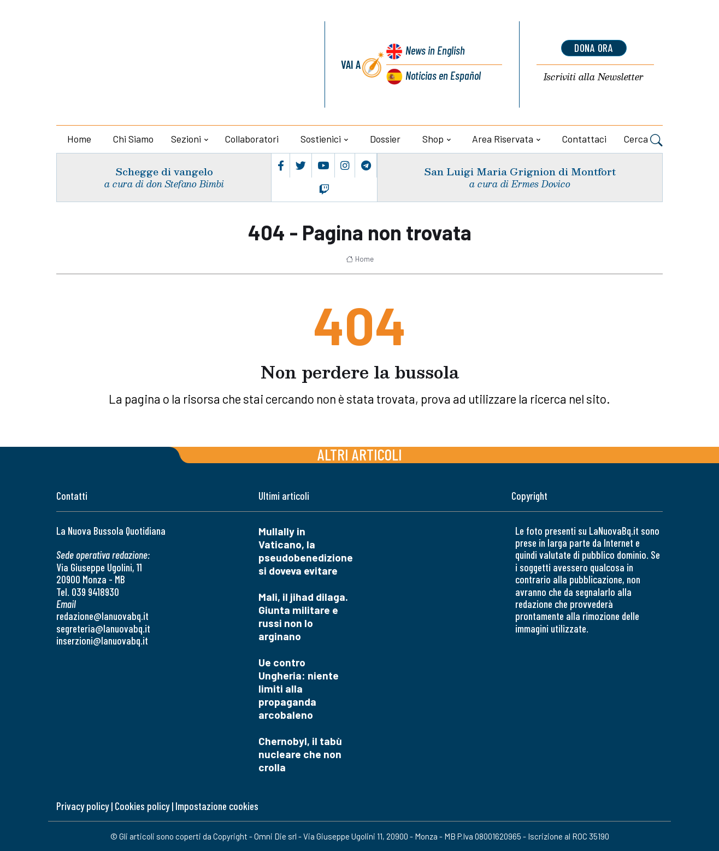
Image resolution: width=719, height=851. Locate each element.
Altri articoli (359, 454)
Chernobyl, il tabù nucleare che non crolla (300, 754)
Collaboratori (252, 139)
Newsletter (594, 77)
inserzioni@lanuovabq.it (102, 640)
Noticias (443, 75)
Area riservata (502, 139)
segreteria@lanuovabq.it (103, 628)
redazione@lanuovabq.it (102, 616)
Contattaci (584, 139)
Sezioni (186, 139)
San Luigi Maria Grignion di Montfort (520, 171)
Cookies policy (142, 806)
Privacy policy (82, 806)
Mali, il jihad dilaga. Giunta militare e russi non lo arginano (303, 616)
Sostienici (320, 139)
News (435, 50)
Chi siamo (133, 139)
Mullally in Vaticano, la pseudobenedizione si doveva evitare (305, 551)
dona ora (594, 48)
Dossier (385, 139)
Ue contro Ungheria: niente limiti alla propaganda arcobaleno (298, 688)
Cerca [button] (643, 139)
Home (79, 139)
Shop (433, 139)
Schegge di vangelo (164, 171)
